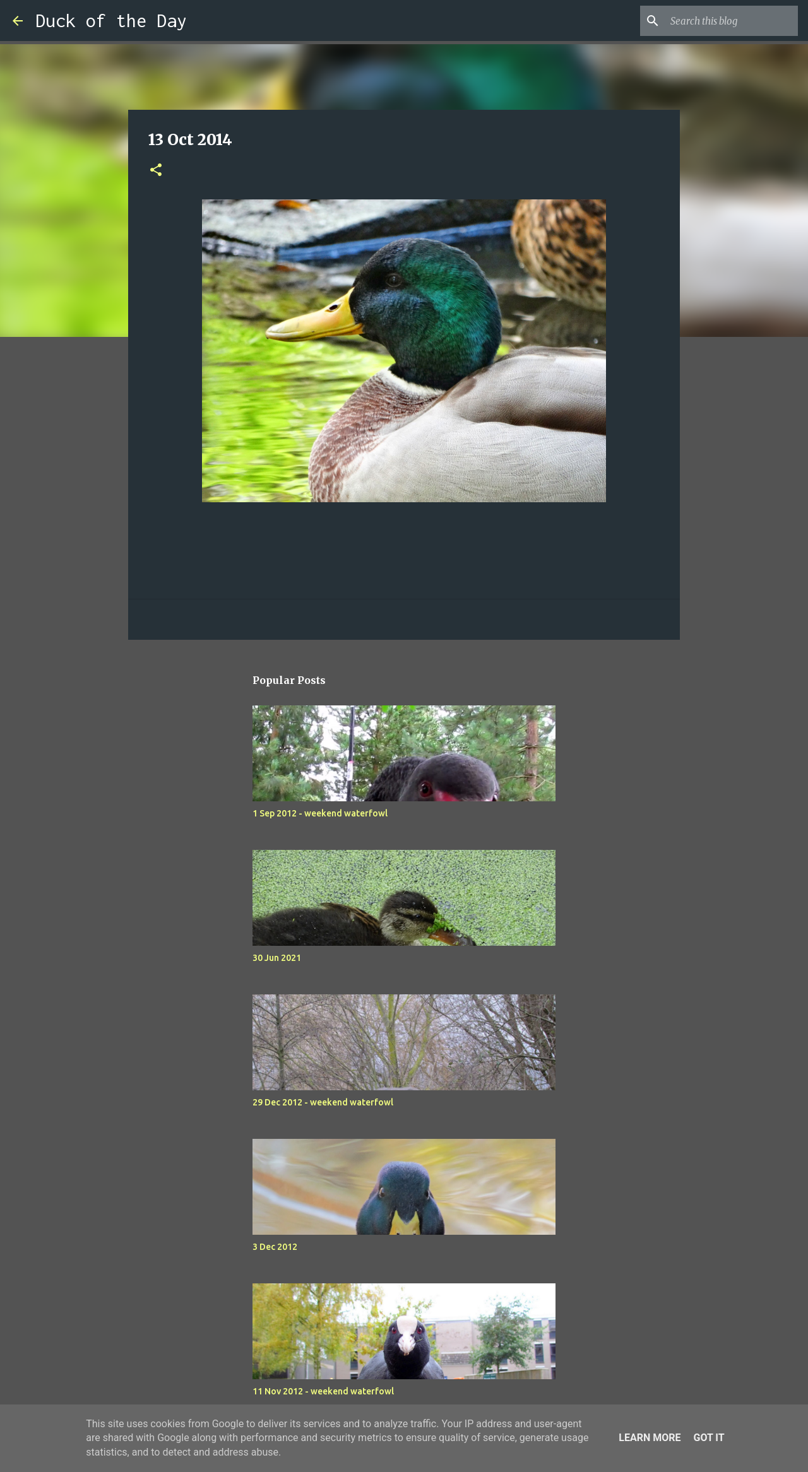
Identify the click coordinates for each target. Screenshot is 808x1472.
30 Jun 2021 (276, 958)
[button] (155, 170)
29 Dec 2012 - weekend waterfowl (322, 1102)
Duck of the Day (111, 20)
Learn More (649, 1438)
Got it (708, 1438)
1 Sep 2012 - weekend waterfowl (320, 813)
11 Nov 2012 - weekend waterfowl (323, 1391)
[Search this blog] (731, 21)
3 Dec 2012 (274, 1247)
